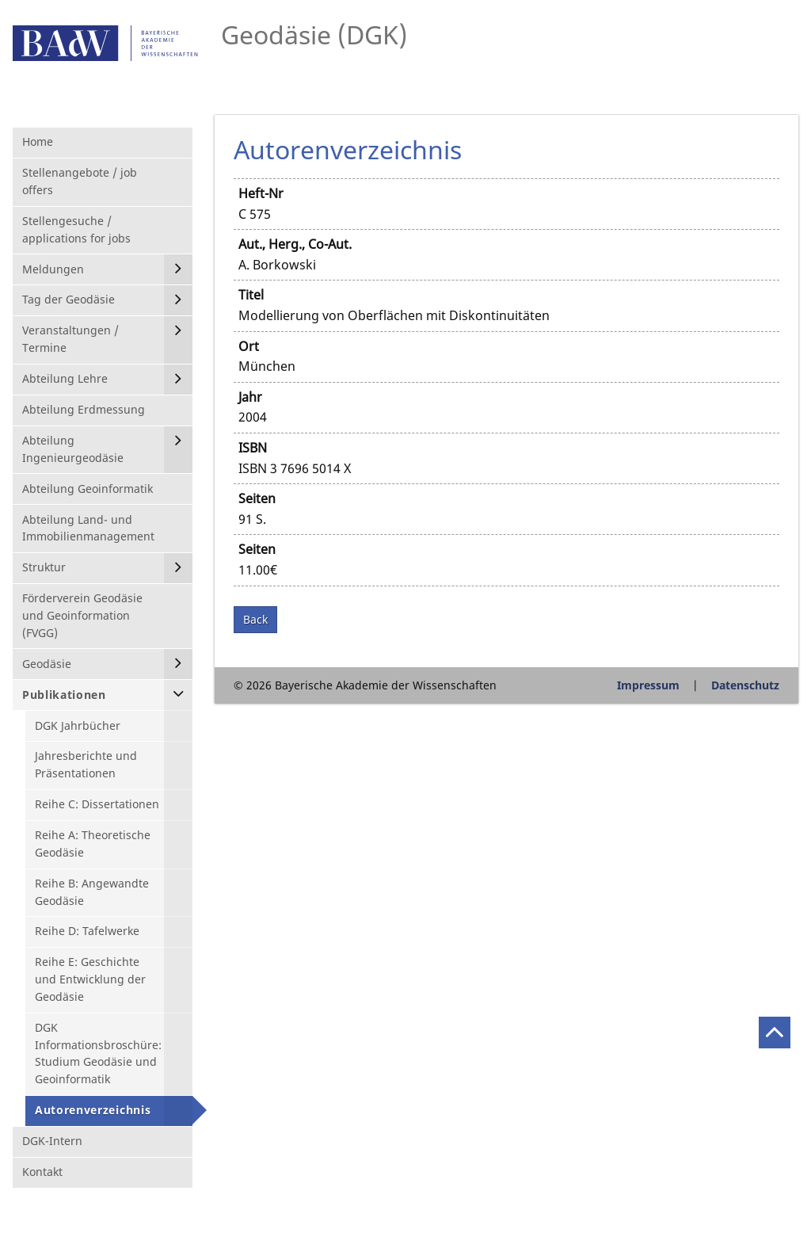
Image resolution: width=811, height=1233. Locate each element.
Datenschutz (745, 685)
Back (255, 619)
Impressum (648, 685)
